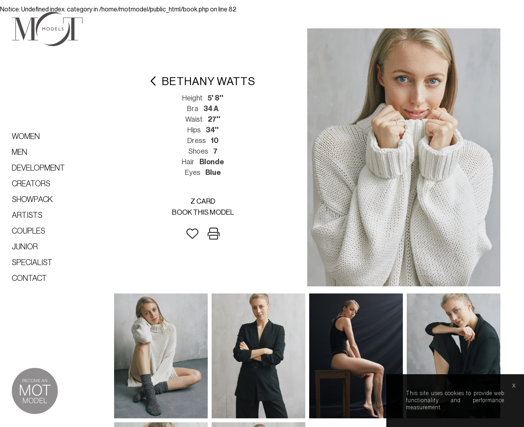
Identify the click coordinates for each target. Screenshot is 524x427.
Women (26, 137)
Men (19, 152)
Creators (31, 184)
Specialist (32, 263)
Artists (27, 215)
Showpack (32, 200)
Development (38, 168)
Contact (29, 278)
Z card (202, 201)
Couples (28, 231)
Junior (25, 247)
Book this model (203, 212)
